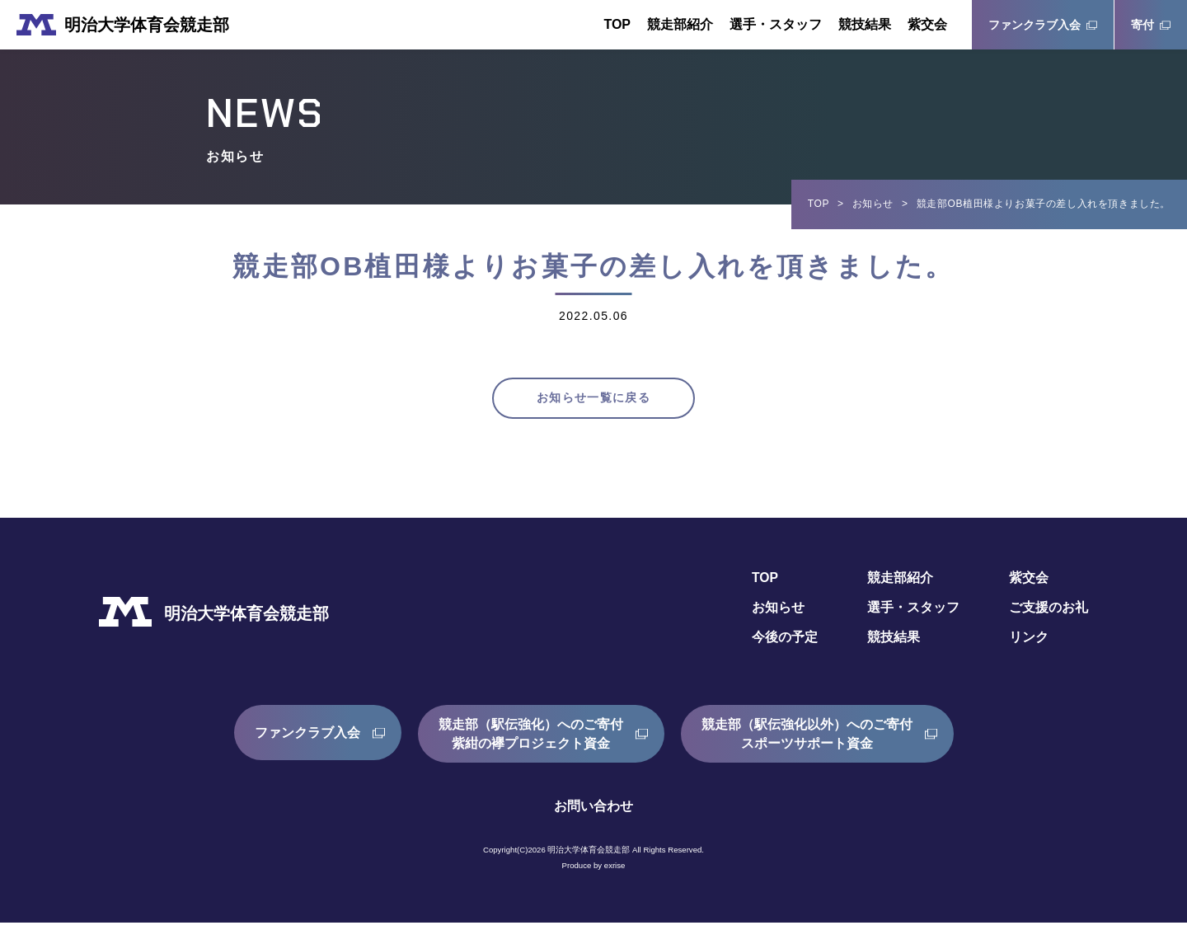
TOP (617, 24)
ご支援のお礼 (1048, 615)
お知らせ (873, 203)
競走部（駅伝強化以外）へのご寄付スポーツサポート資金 (807, 741)
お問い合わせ (593, 813)
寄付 (1142, 24)
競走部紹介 (680, 24)
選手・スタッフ (776, 24)
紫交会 (927, 24)
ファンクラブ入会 (1034, 24)
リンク (1029, 644)
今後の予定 (785, 644)
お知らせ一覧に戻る (593, 402)
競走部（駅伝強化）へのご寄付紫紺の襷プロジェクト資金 (531, 741)
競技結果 (864, 24)
